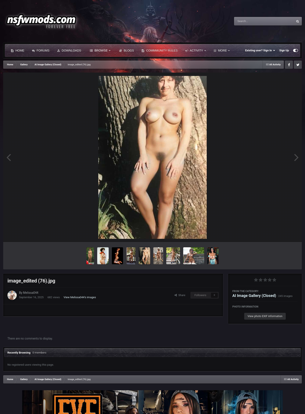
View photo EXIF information (265, 316)
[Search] (253, 21)
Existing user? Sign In (260, 50)
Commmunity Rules (159, 50)
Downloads (69, 50)
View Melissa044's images (80, 297)
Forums (40, 50)
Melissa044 (30, 292)
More (222, 50)
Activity (196, 50)
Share (180, 295)
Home (17, 50)
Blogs (126, 50)
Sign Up (284, 50)
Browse (100, 50)
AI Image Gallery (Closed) (254, 295)
